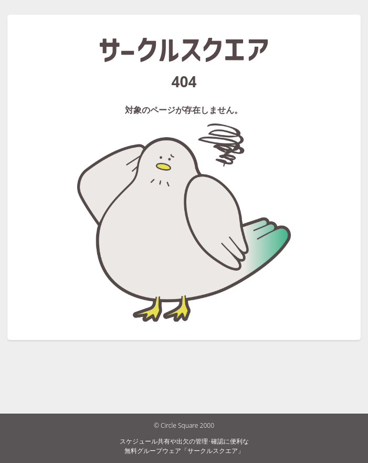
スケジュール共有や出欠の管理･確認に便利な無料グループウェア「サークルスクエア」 (184, 446)
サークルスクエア (184, 50)
